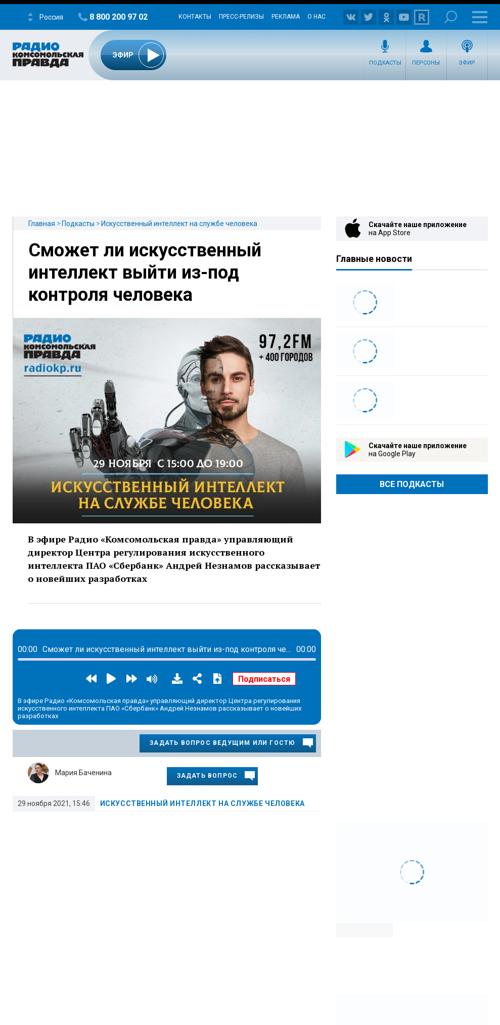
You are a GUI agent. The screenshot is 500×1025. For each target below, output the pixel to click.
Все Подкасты (412, 484)
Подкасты (385, 63)
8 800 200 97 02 (118, 17)
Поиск (450, 17)
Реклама (285, 16)
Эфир (467, 63)
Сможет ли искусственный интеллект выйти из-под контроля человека (144, 272)
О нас (316, 16)
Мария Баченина (83, 773)
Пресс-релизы (241, 16)
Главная (41, 224)
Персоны (426, 63)
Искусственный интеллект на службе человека (179, 224)
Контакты (194, 16)
